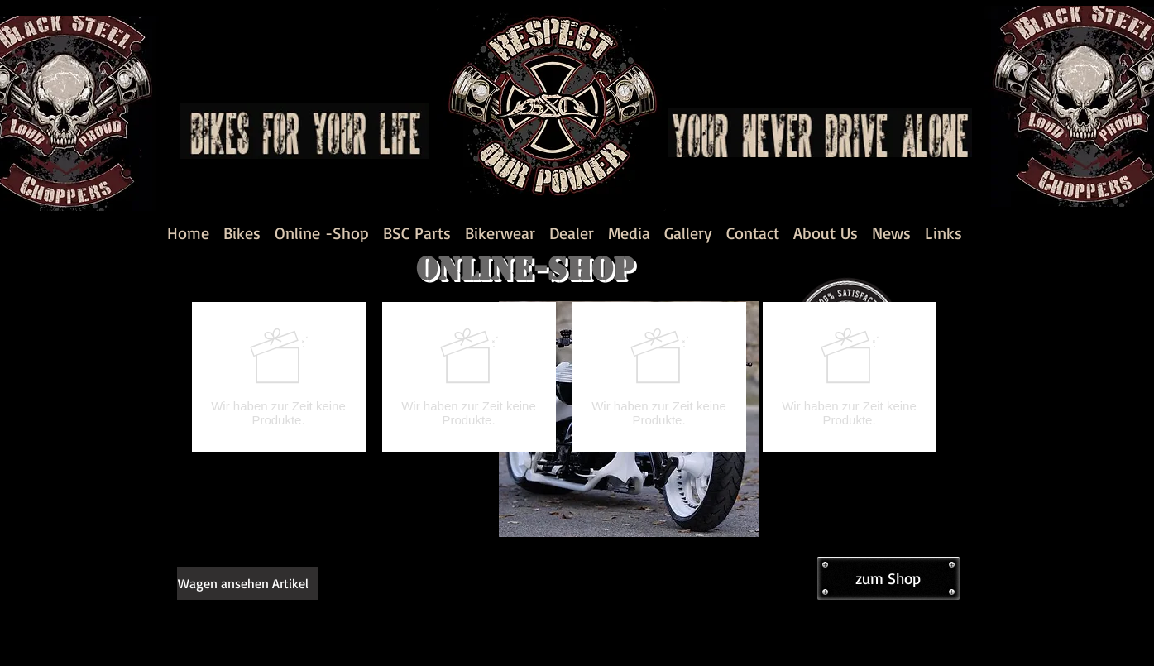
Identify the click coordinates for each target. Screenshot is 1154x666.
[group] (564, 377)
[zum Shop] (888, 578)
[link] (254, 584)
